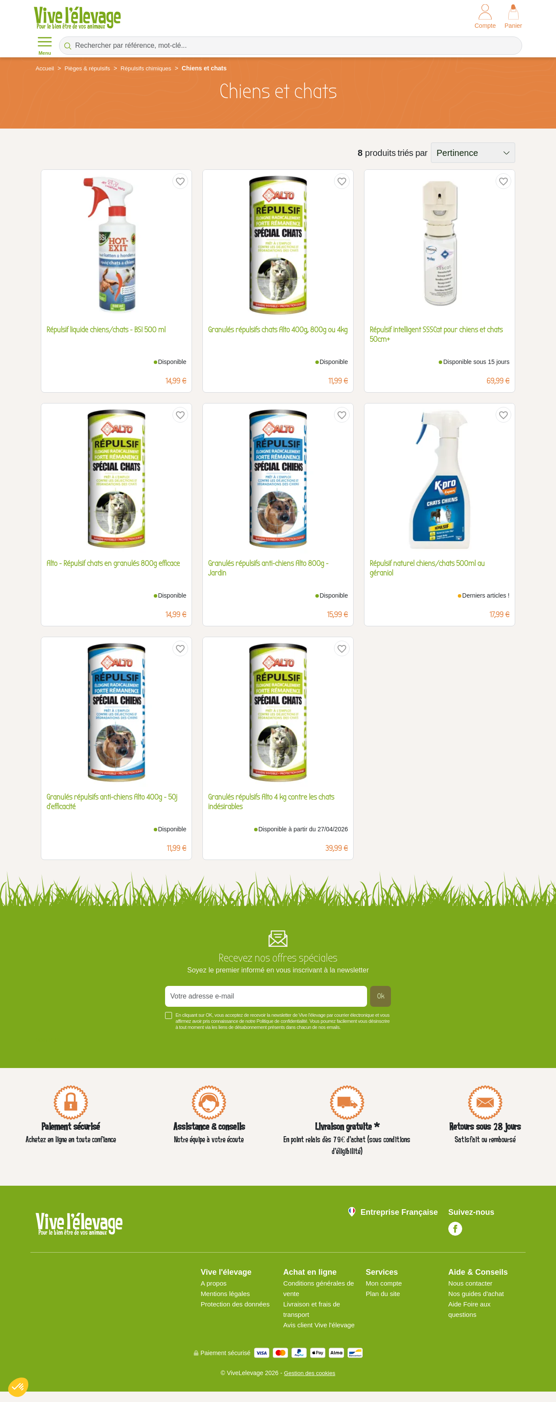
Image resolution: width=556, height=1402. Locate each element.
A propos (214, 1283)
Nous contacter (471, 1283)
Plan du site (384, 1293)
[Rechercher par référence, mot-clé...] (290, 45)
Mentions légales (227, 1293)
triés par (412, 153)
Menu (45, 45)
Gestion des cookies (309, 1383)
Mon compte (385, 1283)
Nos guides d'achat (477, 1293)
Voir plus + (50, 1040)
